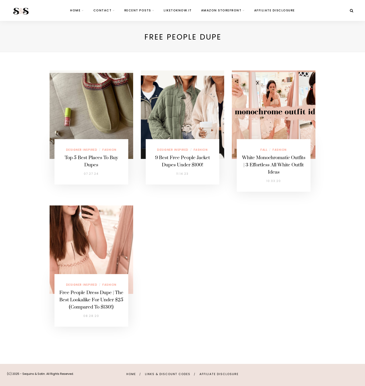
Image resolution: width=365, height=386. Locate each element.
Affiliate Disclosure (274, 10)
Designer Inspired (82, 150)
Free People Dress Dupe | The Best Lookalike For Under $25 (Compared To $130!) (91, 300)
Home (131, 374)
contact (102, 10)
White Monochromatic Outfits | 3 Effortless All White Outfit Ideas (273, 165)
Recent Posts (137, 10)
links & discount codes (167, 374)
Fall (263, 150)
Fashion (109, 150)
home (75, 10)
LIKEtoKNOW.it (178, 10)
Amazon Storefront (221, 10)
